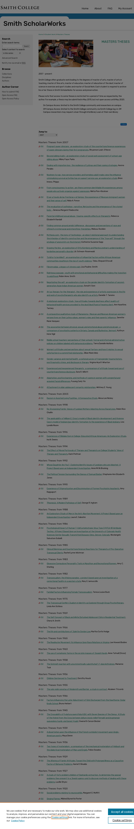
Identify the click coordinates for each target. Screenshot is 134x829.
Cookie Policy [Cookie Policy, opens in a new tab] (18, 820)
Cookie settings (60, 817)
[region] (67, 815)
